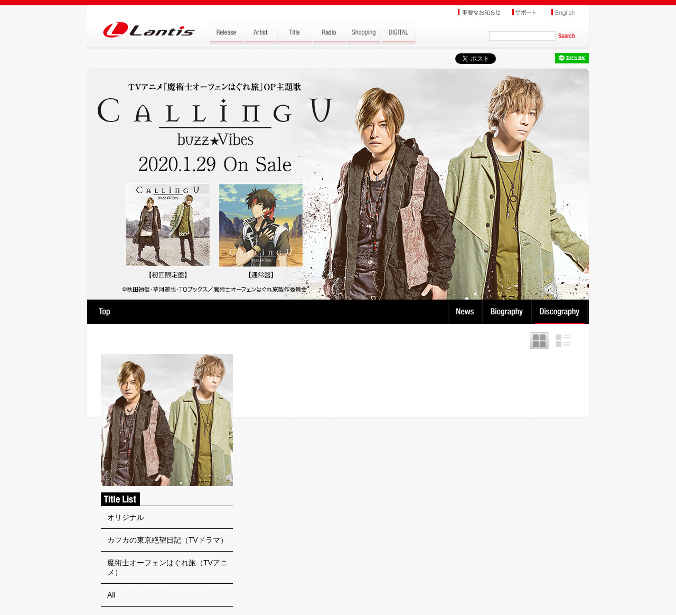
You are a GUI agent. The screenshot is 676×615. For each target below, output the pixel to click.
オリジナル (125, 517)
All (111, 595)
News (465, 312)
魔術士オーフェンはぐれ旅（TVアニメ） (167, 567)
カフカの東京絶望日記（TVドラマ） (167, 540)
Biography (507, 312)
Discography (560, 312)
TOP (104, 312)
